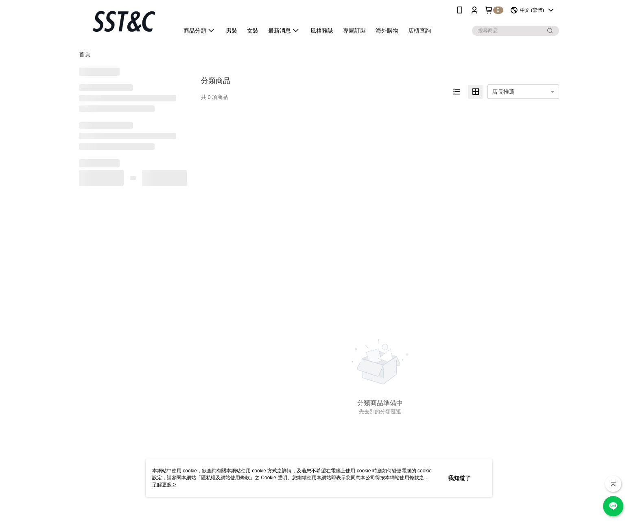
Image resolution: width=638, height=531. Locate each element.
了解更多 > (164, 484)
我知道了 (459, 478)
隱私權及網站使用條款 (225, 478)
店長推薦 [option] (503, 91)
